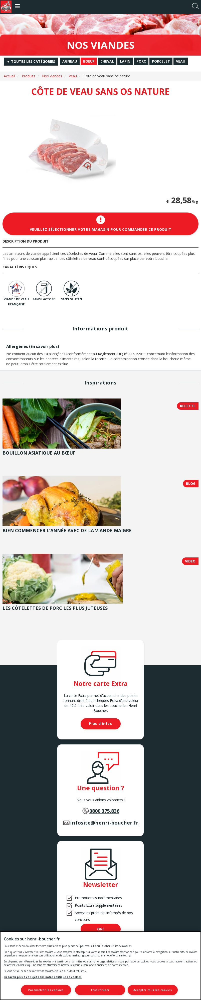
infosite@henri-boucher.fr (104, 822)
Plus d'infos (100, 723)
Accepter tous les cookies (152, 990)
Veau (73, 76)
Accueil (9, 76)
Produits (28, 76)
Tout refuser (100, 990)
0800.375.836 (104, 811)
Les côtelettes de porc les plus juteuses (55, 608)
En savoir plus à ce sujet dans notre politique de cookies (43, 976)
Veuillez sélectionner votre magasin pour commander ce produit (100, 223)
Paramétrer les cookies (46, 990)
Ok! (100, 929)
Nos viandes (52, 76)
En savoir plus (44, 346)
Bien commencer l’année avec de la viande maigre (67, 530)
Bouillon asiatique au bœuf (39, 453)
